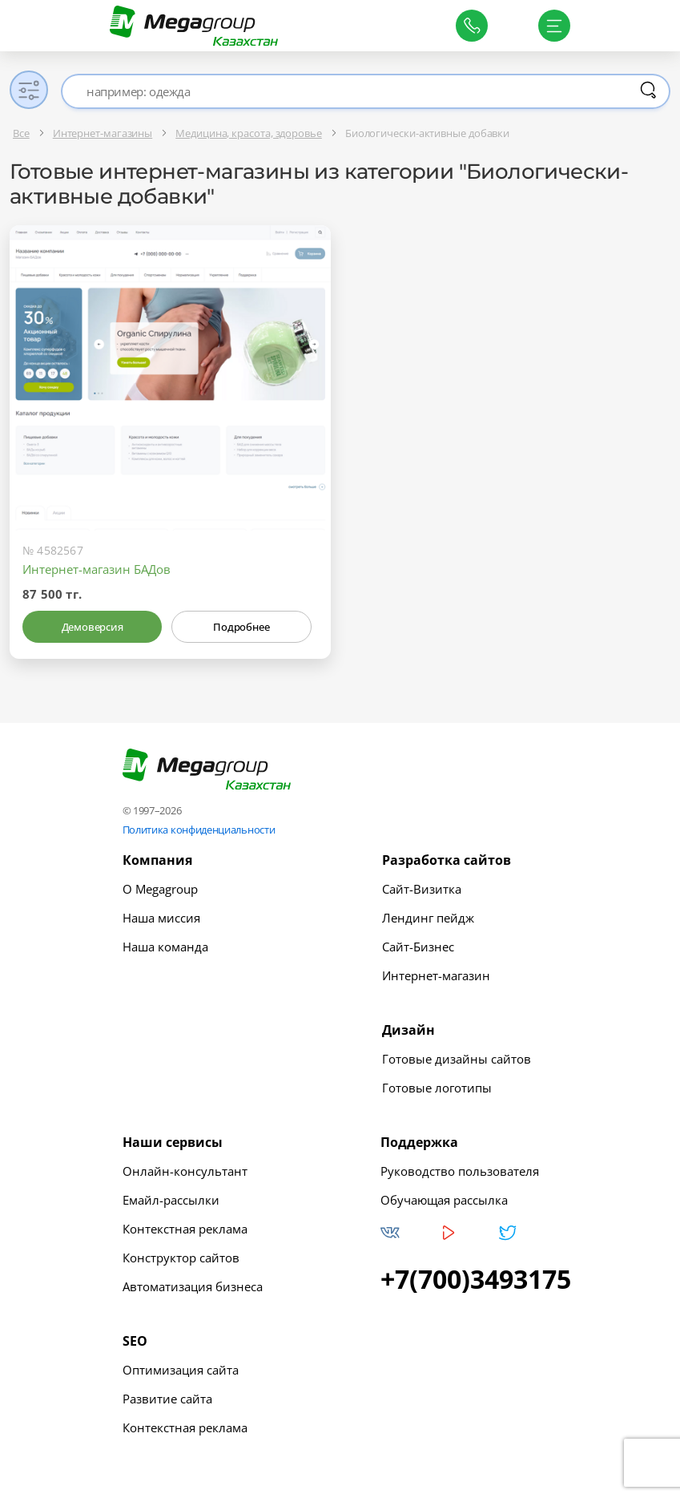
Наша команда (165, 947)
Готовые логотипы (437, 1088)
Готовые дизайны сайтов (456, 1059)
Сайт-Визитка (421, 889)
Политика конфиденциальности (199, 829)
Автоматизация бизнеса (193, 1286)
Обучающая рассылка (444, 1200)
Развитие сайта (167, 1399)
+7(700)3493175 (475, 1279)
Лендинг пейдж (428, 918)
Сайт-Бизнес (418, 947)
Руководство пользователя (459, 1171)
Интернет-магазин (436, 975)
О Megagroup (160, 889)
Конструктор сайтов (181, 1258)
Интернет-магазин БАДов (96, 569)
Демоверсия (92, 627)
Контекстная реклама (185, 1229)
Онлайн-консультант (185, 1171)
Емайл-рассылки (171, 1200)
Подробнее (241, 627)
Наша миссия (161, 918)
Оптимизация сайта (181, 1370)
